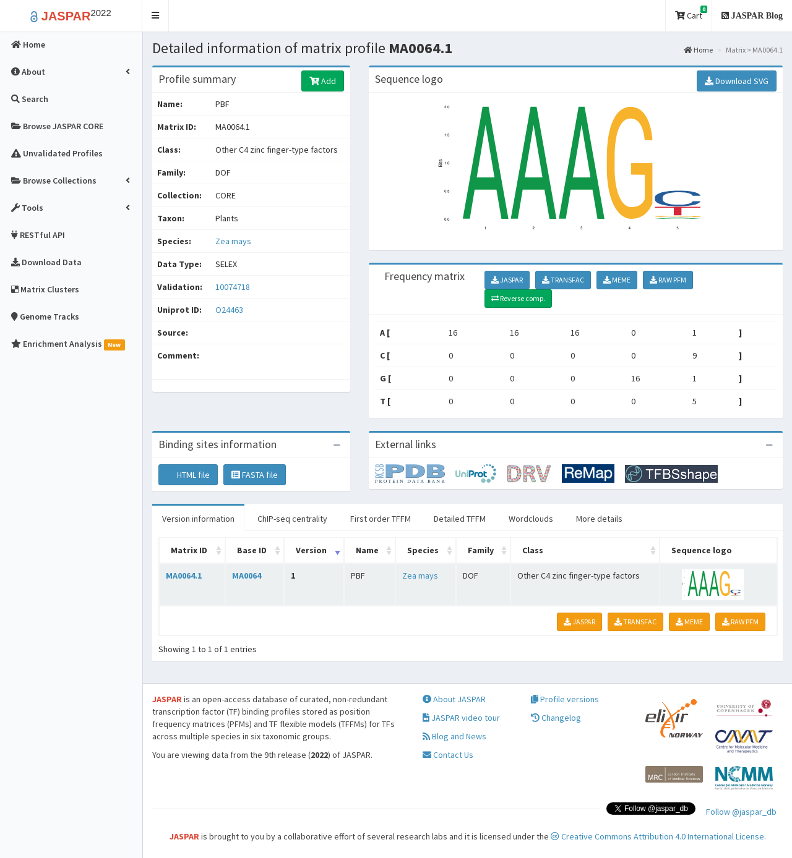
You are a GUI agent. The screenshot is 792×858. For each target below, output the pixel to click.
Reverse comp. (518, 298)
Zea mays (233, 241)
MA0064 (246, 575)
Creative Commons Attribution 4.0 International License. (658, 836)
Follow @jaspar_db (741, 811)
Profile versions (565, 699)
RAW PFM (668, 279)
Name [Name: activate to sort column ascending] (367, 550)
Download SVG (736, 81)
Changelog (556, 717)
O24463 (230, 309)
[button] (155, 16)
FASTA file (254, 474)
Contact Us (448, 754)
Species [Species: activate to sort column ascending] (423, 550)
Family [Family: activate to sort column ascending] (481, 550)
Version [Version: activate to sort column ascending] (311, 550)
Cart (691, 13)
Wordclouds (531, 518)
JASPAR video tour (461, 717)
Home (698, 49)
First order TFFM (380, 518)
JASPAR (507, 279)
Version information (198, 518)
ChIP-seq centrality (292, 518)
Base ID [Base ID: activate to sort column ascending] (252, 550)
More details (599, 518)
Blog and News (454, 736)
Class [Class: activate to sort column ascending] (532, 550)
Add (322, 81)
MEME (617, 279)
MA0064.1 (184, 575)
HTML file (188, 474)
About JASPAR (454, 699)
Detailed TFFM (460, 518)
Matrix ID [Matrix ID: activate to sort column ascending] (189, 550)
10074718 (232, 286)
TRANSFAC (563, 279)
